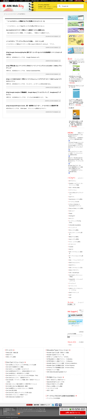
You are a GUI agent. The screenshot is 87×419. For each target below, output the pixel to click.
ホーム (5, 14)
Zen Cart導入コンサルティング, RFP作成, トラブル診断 (21, 364)
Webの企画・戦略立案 (12, 352)
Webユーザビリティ (74, 270)
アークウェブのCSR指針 (53, 398)
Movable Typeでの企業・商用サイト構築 (58, 352)
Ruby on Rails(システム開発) (76, 208)
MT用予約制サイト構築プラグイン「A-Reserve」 (60, 361)
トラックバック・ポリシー (9, 414)
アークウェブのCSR (74, 201)
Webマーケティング (74, 292)
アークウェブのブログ (43, 4)
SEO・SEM (50, 390)
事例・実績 (63, 0)
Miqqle (70, 213)
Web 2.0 (71, 249)
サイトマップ (6, 412)
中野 (59, 36)
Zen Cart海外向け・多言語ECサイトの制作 (17, 373)
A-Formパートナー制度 (53, 369)
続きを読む (72, 82)
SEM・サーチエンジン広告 (75, 267)
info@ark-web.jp (42, 411)
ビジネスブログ (12, 14)
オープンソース (73, 286)
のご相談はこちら (72, 41)
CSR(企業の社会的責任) (75, 225)
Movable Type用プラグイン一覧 (55, 354)
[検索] (70, 6)
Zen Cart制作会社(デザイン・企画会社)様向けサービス (21, 371)
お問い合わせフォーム (73, 412)
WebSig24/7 (72, 216)
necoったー (72, 210)
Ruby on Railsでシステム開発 (55, 384)
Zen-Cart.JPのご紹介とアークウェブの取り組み (19, 392)
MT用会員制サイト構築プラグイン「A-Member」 (60, 359)
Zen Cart (27, 0)
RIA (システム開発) (73, 230)
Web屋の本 (71, 107)
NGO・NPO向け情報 (74, 187)
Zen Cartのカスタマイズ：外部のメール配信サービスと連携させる (25, 30)
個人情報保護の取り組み (8, 408)
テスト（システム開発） (75, 241)
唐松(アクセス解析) (74, 236)
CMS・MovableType (74, 272)
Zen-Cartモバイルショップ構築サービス (17, 394)
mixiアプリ (71, 196)
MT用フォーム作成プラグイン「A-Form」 (58, 357)
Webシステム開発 (11, 357)
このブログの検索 (71, 333)
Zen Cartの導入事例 (11, 390)
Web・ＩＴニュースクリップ (76, 260)
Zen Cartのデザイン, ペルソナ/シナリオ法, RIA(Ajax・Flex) (22, 375)
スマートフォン (73, 190)
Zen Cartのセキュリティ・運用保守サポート (18, 377)
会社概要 (70, 0)
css (22, 412)
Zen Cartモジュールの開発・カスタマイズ (17, 369)
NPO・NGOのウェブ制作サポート (56, 379)
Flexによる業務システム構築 (54, 386)
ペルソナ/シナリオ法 (52, 388)
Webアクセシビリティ (74, 262)
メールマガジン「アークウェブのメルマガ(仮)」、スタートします (25, 41)
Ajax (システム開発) (74, 239)
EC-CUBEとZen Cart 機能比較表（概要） (17, 386)
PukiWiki (71, 246)
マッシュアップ (73, 227)
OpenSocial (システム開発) (75, 199)
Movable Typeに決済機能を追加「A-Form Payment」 (61, 365)
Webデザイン (72, 265)
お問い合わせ (78, 0)
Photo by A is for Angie (83, 10)
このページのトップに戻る (81, 417)
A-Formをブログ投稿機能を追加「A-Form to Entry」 (61, 367)
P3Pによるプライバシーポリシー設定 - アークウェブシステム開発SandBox (75, 153)
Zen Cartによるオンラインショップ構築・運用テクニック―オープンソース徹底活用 (76, 62)
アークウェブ (72, 283)
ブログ (21, 0)
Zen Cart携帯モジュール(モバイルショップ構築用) (19, 388)
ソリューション (54, 0)
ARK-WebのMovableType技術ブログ (57, 372)
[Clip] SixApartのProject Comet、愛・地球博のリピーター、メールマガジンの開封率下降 (32, 105)
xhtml (19, 412)
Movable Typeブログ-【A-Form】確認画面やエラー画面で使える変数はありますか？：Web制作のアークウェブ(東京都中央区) (75, 168)
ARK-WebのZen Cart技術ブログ (14, 397)
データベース (72, 244)
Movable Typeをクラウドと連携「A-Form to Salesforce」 (62, 363)
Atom (70, 344)
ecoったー (71, 218)
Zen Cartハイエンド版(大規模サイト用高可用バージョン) (21, 384)
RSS (19, 413)
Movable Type (35, 0)
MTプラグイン (72, 180)
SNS (70, 297)
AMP (70, 295)
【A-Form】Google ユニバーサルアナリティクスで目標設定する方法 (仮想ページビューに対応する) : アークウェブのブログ (75, 145)
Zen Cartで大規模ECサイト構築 (14, 367)
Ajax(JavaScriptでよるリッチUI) (55, 382)
